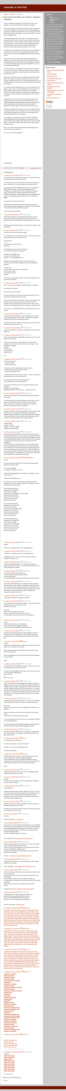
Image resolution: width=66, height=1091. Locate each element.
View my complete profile (54, 62)
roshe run (6, 925)
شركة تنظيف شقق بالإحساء (10, 1045)
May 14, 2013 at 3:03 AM (11, 822)
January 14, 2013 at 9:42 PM (12, 230)
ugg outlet (15, 920)
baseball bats (19, 934)
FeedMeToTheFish (27, 457)
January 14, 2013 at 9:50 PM (12, 283)
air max (23, 930)
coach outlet (18, 942)
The (23, 738)
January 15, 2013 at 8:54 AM (12, 630)
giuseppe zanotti (8, 920)
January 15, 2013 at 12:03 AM (12, 457)
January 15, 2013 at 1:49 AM (12, 581)
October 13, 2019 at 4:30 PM (12, 1034)
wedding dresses (29, 915)
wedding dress (18, 944)
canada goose (21, 932)
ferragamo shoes (30, 910)
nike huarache (35, 921)
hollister (34, 920)
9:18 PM (22, 168)
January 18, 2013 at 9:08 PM (12, 801)
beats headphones (21, 911)
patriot (23, 641)
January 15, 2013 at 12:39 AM (12, 551)
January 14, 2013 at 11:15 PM (12, 409)
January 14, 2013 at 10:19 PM (12, 327)
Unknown (26, 971)
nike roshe (36, 923)
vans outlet (17, 913)
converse (10, 932)
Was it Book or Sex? (52, 76)
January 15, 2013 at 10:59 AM (12, 663)
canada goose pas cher (24, 941)
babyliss (16, 953)
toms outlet (24, 936)
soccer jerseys (21, 953)
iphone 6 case (10, 942)
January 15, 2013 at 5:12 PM (12, 753)
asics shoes (7, 910)
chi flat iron (25, 918)
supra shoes (36, 937)
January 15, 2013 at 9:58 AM (12, 641)
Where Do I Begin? (52, 74)
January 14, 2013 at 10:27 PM (12, 359)
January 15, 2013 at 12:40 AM (12, 561)
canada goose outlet (17, 937)
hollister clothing (8, 937)
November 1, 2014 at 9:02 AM (12, 908)
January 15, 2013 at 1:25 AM (12, 570)
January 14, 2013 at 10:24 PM (12, 335)
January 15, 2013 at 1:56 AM (12, 595)
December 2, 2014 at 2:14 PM (12, 949)
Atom (19, 1077)
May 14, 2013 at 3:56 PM (11, 841)
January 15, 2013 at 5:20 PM (12, 769)
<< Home (5, 1080)
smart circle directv (18, 819)
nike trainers (20, 921)
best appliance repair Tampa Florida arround (20, 855)
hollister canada (29, 930)
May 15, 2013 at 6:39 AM (11, 859)
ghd (8, 913)
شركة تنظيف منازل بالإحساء (10, 1043)
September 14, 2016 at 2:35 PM (13, 971)
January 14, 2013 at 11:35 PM (12, 432)
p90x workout (13, 910)
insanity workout (22, 910)
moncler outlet (26, 937)
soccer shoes (10, 918)
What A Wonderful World (53, 97)
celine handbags (29, 923)
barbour (12, 913)
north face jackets (28, 916)
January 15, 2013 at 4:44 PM (12, 729)
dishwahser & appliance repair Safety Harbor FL (22, 888)
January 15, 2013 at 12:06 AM (12, 542)
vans (5, 934)
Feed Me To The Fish (15, 7)
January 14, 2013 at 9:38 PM (12, 214)
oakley (5, 932)
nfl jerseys (22, 915)
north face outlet (13, 925)
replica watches (19, 939)
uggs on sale (13, 911)
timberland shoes (8, 930)
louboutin (6, 946)
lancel (14, 930)
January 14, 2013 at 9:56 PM (12, 313)
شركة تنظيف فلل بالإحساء (10, 1046)
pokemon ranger (20, 904)
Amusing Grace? (51, 80)
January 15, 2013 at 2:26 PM (12, 681)
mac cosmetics (31, 911)
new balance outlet (10, 916)
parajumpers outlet (31, 944)
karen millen (7, 941)
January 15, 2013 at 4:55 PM (12, 738)
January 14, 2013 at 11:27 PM (12, 421)
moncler (19, 930)
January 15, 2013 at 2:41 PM (12, 698)
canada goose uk (11, 934)
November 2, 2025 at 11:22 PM (13, 1051)
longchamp (16, 915)
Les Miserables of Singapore (54, 78)
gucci (13, 939)
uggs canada (30, 936)
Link (34, 47)
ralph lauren (11, 944)
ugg (15, 921)
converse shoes (17, 936)
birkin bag (20, 920)
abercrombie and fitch (26, 913)
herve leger (6, 923)
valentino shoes (20, 923)
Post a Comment (8, 1074)
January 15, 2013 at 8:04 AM (12, 620)
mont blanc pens (28, 920)
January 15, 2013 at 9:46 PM (12, 777)
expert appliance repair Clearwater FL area (25, 866)
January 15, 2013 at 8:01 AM (12, 601)
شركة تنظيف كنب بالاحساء (10, 1040)
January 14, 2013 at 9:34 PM (12, 175)
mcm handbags (36, 913)
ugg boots (15, 932)
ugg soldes (12, 923)
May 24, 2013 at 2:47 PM (11, 892)
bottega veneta (18, 918)
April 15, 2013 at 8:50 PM (11, 813)
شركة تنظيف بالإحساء (9, 1041)
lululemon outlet (27, 921)
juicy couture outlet (28, 934)
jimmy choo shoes (8, 968)
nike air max (37, 939)
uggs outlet (11, 921)
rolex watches (19, 916)
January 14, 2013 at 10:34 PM (12, 393)
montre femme (7, 939)
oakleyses (25, 908)
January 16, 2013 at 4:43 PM (12, 785)
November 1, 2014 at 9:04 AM (12, 928)
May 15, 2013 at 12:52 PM (12, 869)
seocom (24, 1034)
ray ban (28, 932)
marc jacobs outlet (8, 915)
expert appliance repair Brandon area (23, 838)
